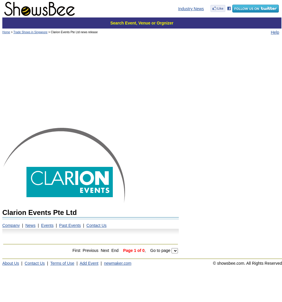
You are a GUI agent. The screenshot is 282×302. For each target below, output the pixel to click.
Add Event (89, 263)
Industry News (191, 8)
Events (47, 225)
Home (6, 32)
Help (275, 32)
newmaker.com (117, 263)
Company (11, 225)
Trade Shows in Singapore (30, 32)
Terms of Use (62, 263)
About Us (10, 263)
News (30, 225)
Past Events (70, 225)
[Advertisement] (141, 83)
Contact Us (96, 225)
